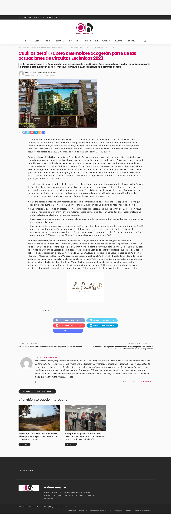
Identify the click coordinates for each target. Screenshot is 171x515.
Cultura (60, 41)
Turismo (106, 41)
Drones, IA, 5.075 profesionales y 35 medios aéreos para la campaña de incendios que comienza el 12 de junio (37, 437)
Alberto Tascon (30, 72)
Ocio (48, 41)
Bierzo (88, 41)
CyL (96, 41)
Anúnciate (72, 512)
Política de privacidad (144, 512)
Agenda (38, 41)
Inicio (28, 41)
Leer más (24, 445)
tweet (46, 310)
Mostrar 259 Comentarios (36, 393)
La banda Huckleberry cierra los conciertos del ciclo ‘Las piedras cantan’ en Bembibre (48, 349)
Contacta (128, 512)
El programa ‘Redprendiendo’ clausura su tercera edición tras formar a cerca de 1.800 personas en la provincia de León (85, 437)
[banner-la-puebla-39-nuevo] (85, 287)
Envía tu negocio (115, 512)
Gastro (118, 41)
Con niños (74, 41)
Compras (132, 41)
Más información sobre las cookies (92, 512)
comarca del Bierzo (75, 508)
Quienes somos (27, 472)
